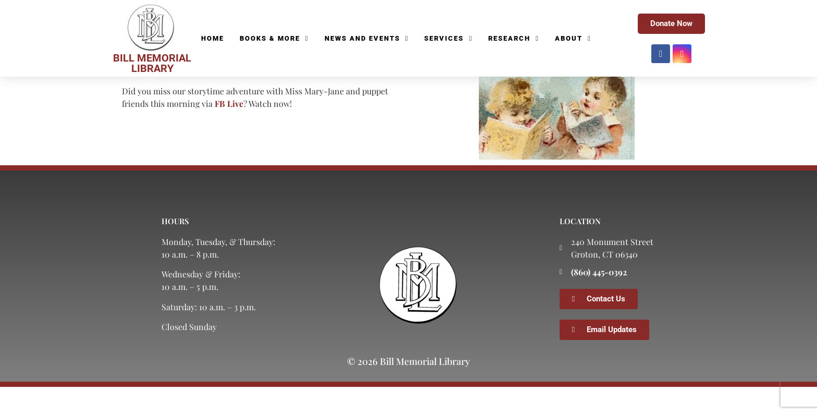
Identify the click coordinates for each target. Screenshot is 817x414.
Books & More (274, 38)
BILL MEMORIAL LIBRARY (152, 63)
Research (513, 38)
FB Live (229, 130)
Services (448, 38)
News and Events (367, 38)
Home (212, 38)
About (573, 38)
